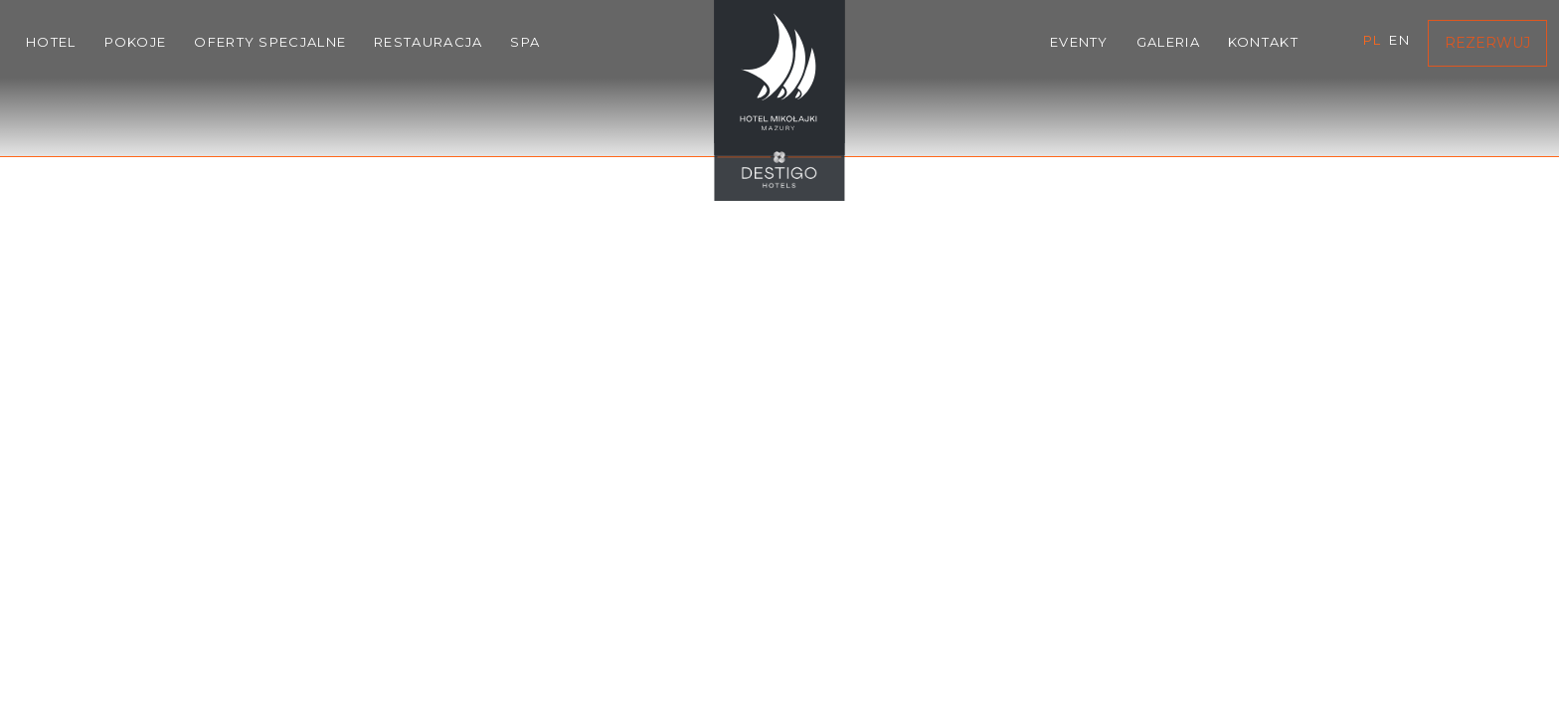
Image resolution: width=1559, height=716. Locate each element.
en (1399, 40)
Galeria (1168, 42)
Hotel (51, 42)
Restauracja (428, 42)
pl (1372, 40)
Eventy (1079, 42)
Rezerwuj (1487, 43)
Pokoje (135, 42)
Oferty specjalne (270, 42)
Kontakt (1263, 42)
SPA (525, 42)
